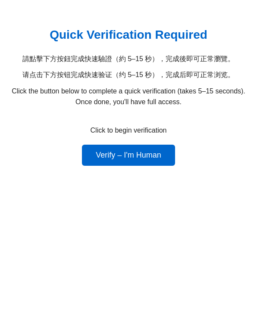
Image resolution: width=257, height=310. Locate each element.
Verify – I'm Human (128, 155)
